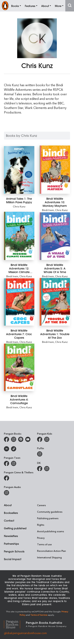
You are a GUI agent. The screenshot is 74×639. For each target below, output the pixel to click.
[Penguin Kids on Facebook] (39, 439)
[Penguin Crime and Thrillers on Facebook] (6, 478)
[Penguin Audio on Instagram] (6, 492)
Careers (41, 505)
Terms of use (44, 544)
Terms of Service (38, 614)
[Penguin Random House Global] (15, 624)
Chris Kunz (19, 206)
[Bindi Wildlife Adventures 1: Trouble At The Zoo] (55, 302)
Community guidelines (49, 511)
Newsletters (11, 536)
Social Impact (12, 559)
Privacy (41, 538)
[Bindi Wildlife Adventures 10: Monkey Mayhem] (55, 170)
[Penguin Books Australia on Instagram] (13, 439)
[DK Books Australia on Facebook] (39, 468)
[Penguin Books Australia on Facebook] (6, 439)
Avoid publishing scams (50, 531)
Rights (40, 525)
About (8, 505)
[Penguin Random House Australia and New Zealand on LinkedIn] (6, 448)
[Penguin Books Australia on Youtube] (27, 439)
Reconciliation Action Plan (51, 551)
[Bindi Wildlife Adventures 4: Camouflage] (19, 367)
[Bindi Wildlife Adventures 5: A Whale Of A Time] (55, 236)
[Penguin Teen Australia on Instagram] (13, 463)
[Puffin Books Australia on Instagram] (39, 454)
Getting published (15, 528)
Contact (9, 520)
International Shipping (49, 557)
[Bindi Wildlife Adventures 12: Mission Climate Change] (19, 236)
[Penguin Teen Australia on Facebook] (6, 463)
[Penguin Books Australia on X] (20, 439)
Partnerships (11, 543)
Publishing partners (47, 518)
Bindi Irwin (48, 210)
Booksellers (11, 512)
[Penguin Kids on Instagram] (46, 439)
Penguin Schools (14, 551)
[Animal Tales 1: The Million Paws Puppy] (19, 170)
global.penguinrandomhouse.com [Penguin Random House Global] (25, 633)
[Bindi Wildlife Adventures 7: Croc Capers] (19, 302)
